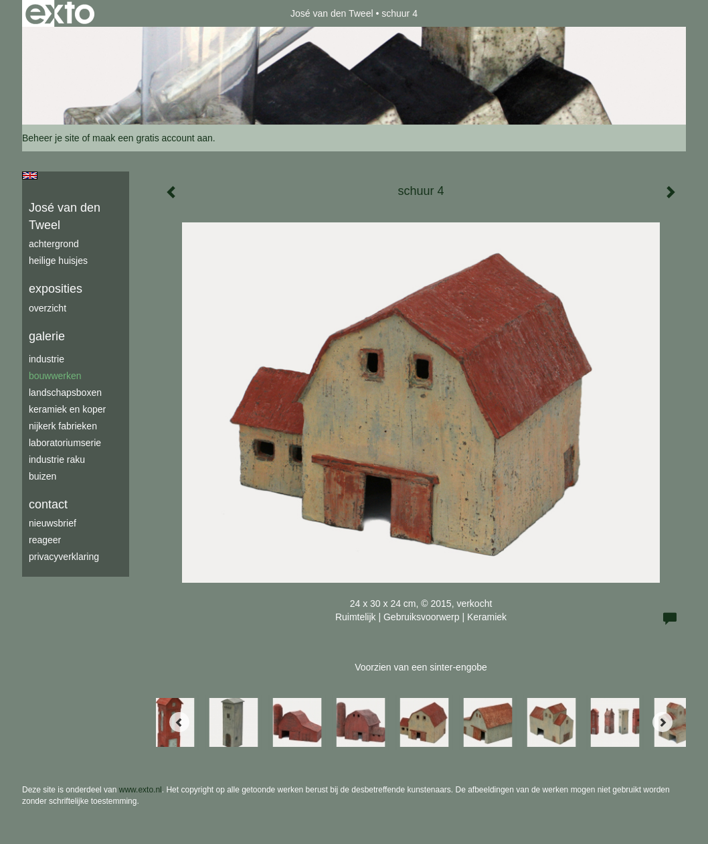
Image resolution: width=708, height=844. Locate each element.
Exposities (55, 288)
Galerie (47, 336)
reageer (45, 540)
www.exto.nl (140, 789)
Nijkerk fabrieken (63, 426)
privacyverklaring (64, 556)
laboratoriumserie (65, 442)
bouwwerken (55, 375)
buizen (42, 476)
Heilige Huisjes (58, 260)
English (29, 175)
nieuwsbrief (52, 523)
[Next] (662, 722)
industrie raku (57, 459)
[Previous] (179, 722)
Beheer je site (51, 138)
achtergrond (54, 243)
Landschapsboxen (65, 392)
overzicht (47, 308)
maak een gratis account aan (152, 138)
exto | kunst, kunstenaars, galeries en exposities (60, 13)
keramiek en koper (67, 409)
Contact (48, 504)
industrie (46, 359)
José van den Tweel (331, 13)
